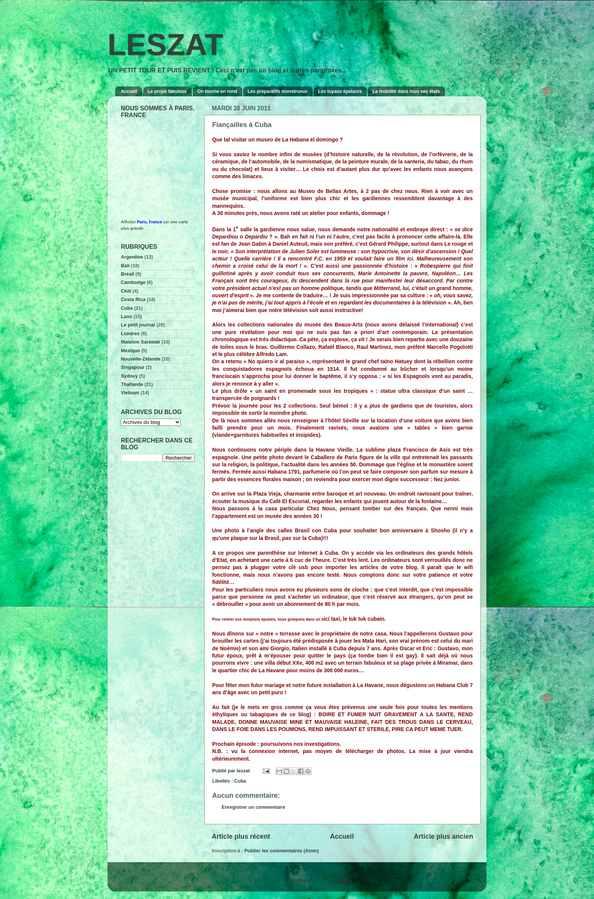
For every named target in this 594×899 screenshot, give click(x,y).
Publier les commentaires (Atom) (281, 851)
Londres (130, 333)
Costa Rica (133, 299)
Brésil (127, 274)
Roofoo (298, 880)
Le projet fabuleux (167, 91)
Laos (126, 316)
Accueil (129, 91)
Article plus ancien (443, 836)
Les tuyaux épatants (340, 91)
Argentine (132, 257)
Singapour (132, 367)
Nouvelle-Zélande (140, 359)
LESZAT (165, 44)
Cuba (240, 781)
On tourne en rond (217, 91)
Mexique (130, 350)
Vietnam (130, 392)
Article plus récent (241, 836)
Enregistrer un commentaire (253, 807)
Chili (126, 291)
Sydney (129, 376)
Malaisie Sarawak (140, 342)
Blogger (343, 880)
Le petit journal (138, 325)
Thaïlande (132, 384)
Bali (125, 265)
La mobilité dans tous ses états (406, 91)
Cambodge (133, 282)
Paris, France (149, 222)
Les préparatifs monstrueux (278, 91)
